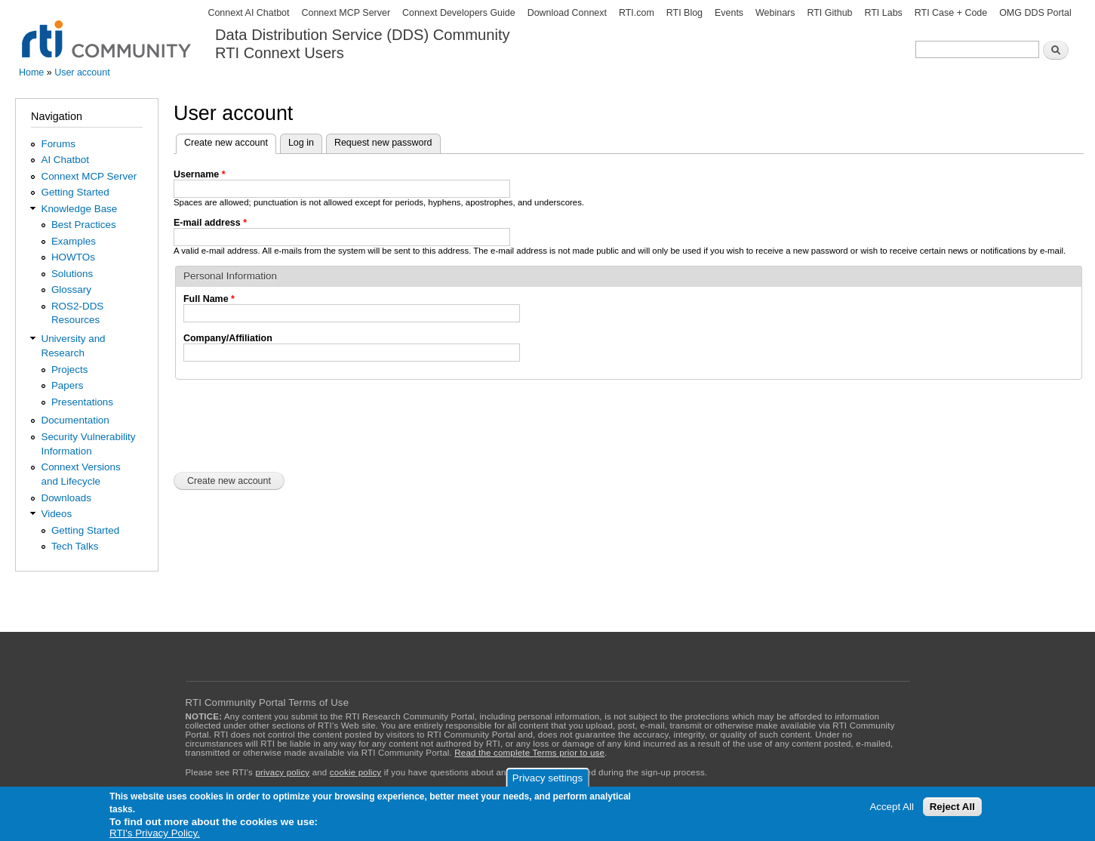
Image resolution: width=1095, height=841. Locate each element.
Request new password (383, 142)
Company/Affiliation (227, 338)
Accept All (891, 806)
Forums (58, 143)
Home (31, 72)
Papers (67, 385)
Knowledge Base (79, 208)
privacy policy (282, 772)
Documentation (75, 420)
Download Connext (567, 13)
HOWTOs (73, 257)
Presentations (82, 402)
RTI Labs (883, 13)
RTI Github (829, 13)
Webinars (775, 13)
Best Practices (83, 224)
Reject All (952, 806)
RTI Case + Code (951, 13)
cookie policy (355, 772)
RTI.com (636, 13)
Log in (301, 142)
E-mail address (210, 222)
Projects (69, 369)
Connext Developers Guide (458, 13)
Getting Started (75, 192)
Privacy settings (547, 778)
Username (200, 174)
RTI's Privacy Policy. (154, 833)
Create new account (230, 141)
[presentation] (288, 424)
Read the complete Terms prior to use (529, 752)
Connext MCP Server (345, 13)
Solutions (72, 273)
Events (729, 13)
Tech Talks (75, 546)
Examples (73, 241)
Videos (56, 513)
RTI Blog (684, 13)
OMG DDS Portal (1035, 13)
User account (81, 72)
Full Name (209, 299)
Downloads (66, 498)
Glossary (71, 289)
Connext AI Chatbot (248, 13)
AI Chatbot (65, 159)
